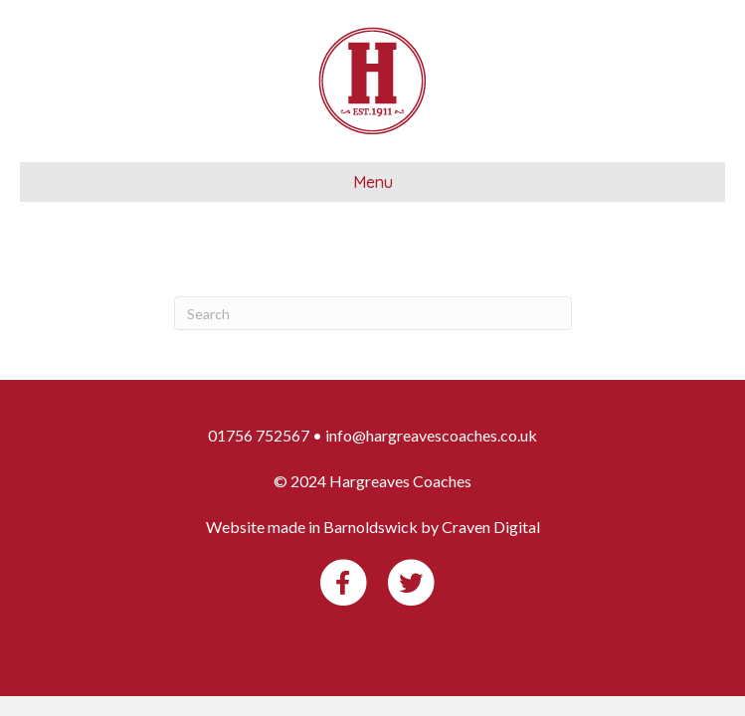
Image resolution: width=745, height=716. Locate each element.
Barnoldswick (370, 526)
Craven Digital (491, 526)
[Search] (373, 313)
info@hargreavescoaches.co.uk (431, 435)
